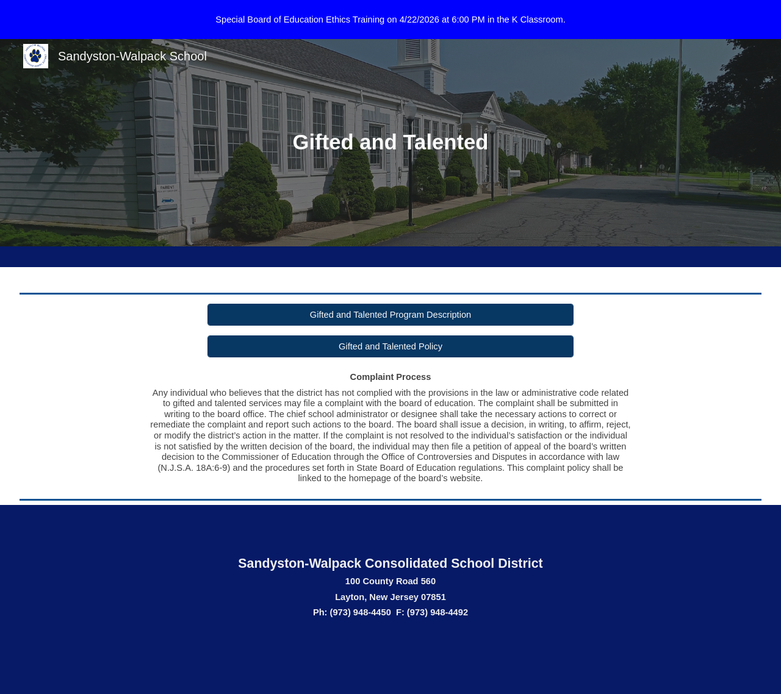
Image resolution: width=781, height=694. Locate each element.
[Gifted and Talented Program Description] (391, 314)
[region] (390, 19)
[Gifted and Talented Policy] (391, 346)
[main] (390, 142)
